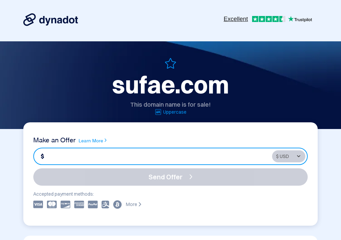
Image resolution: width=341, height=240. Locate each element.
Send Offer (170, 177)
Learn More (93, 140)
